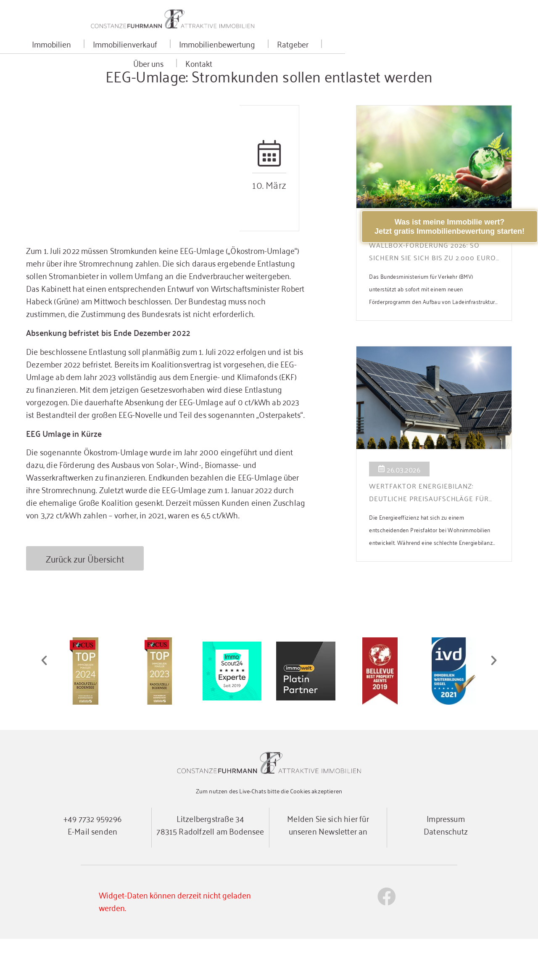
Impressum (446, 846)
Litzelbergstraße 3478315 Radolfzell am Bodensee (210, 852)
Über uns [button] (396, 52)
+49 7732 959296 (92, 846)
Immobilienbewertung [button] (267, 52)
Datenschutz (446, 858)
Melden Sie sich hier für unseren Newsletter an (328, 852)
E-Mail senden (92, 858)
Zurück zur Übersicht (85, 587)
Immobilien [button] (102, 52)
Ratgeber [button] (343, 52)
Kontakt (444, 52)
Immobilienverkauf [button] (175, 52)
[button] (44, 689)
